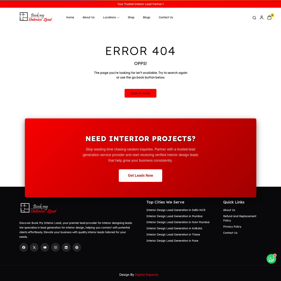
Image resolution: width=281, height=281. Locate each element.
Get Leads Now (140, 175)
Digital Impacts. (147, 275)
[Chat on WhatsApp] (271, 259)
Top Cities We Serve (165, 202)
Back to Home (140, 93)
